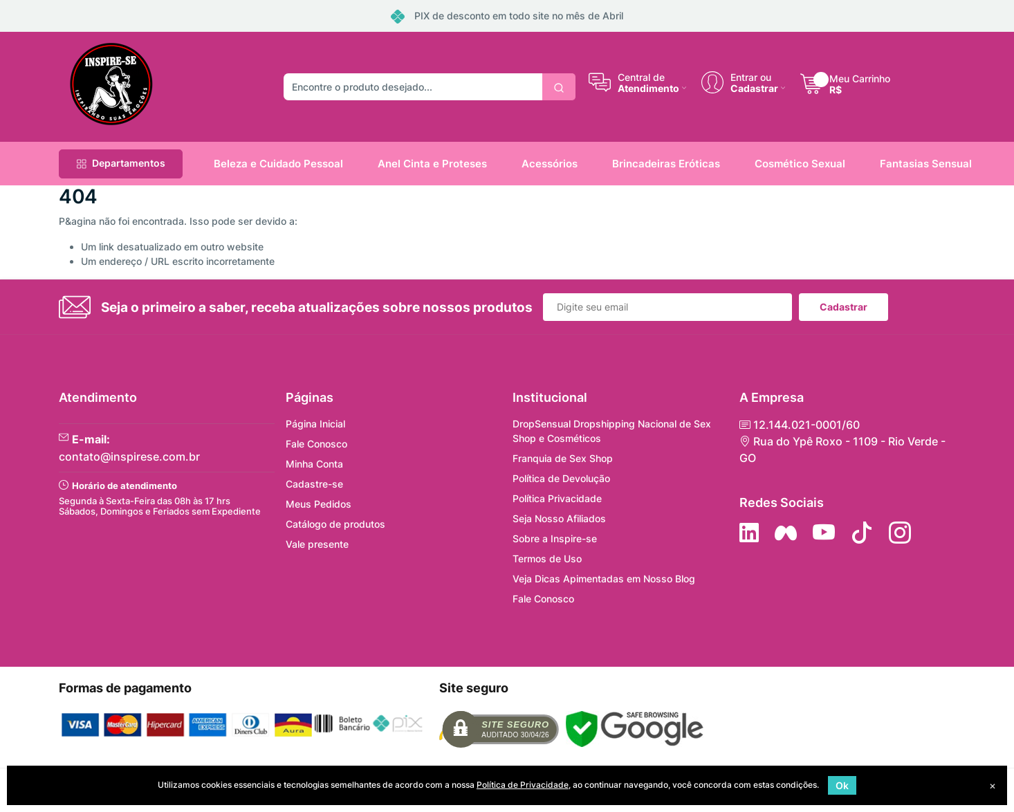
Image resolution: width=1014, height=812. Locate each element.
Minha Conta (314, 464)
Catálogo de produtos (335, 524)
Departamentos (120, 163)
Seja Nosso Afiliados (559, 518)
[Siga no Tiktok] (862, 533)
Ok (842, 785)
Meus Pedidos (318, 504)
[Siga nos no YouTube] (824, 533)
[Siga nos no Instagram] (900, 533)
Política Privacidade (557, 498)
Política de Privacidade (523, 784)
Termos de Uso (547, 558)
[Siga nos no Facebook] (786, 533)
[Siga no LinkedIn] (749, 533)
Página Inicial (315, 424)
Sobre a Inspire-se (555, 538)
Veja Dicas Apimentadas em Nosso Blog (604, 578)
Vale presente (317, 544)
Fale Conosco (316, 444)
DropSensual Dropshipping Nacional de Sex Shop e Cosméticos (612, 431)
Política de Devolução (561, 478)
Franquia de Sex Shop (563, 458)
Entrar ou (750, 76)
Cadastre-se (314, 484)
